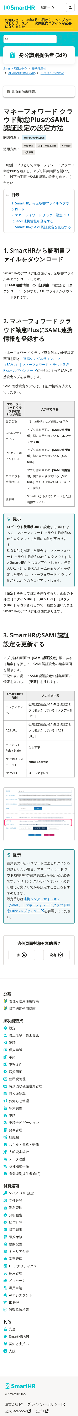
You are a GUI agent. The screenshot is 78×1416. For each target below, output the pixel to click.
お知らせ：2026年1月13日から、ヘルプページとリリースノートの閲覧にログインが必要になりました (38, 23)
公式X (42, 1411)
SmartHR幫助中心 (15, 68)
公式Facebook (18, 1411)
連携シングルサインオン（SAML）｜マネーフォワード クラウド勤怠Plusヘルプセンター (36, 364)
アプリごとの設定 (52, 73)
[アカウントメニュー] (70, 7)
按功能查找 (39, 68)
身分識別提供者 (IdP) (22, 73)
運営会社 (13, 1404)
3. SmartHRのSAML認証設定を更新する (41, 227)
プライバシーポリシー (46, 1404)
